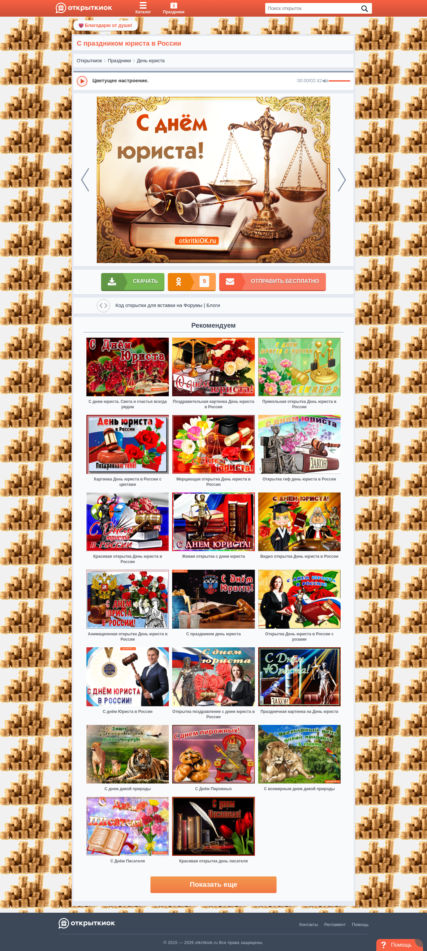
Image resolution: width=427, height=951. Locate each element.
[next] (342, 180)
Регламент (335, 924)
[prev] (85, 180)
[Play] (82, 81)
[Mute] (325, 81)
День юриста (150, 60)
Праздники (119, 60)
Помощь (360, 924)
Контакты (308, 924)
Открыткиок (89, 60)
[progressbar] (339, 81)
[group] (213, 81)
